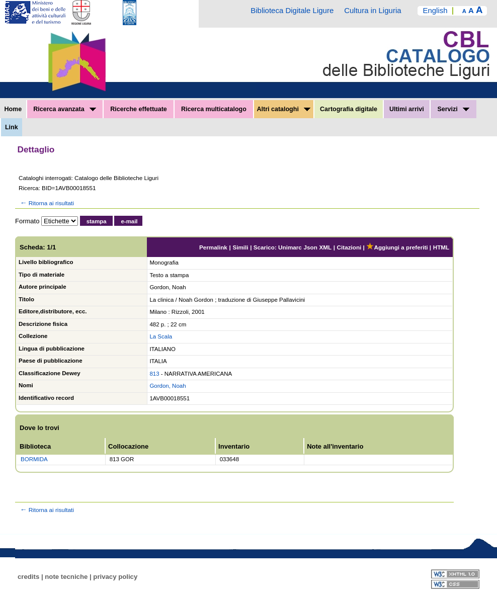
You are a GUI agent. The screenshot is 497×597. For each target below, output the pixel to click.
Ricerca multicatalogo (213, 109)
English (435, 10)
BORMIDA (34, 459)
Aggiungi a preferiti (397, 247)
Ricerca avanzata (64, 109)
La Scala (160, 336)
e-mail (129, 221)
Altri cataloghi (284, 109)
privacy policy (115, 576)
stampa (97, 221)
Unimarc (290, 247)
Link (11, 127)
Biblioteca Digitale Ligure (292, 10)
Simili (240, 247)
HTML (441, 247)
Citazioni (349, 247)
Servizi (453, 109)
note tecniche (66, 576)
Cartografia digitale (348, 109)
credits (28, 576)
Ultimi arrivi (406, 109)
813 (154, 374)
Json (310, 247)
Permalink (213, 247)
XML (325, 247)
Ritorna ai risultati (46, 203)
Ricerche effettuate (138, 109)
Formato (27, 221)
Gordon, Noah (167, 386)
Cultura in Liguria (372, 10)
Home (13, 109)
